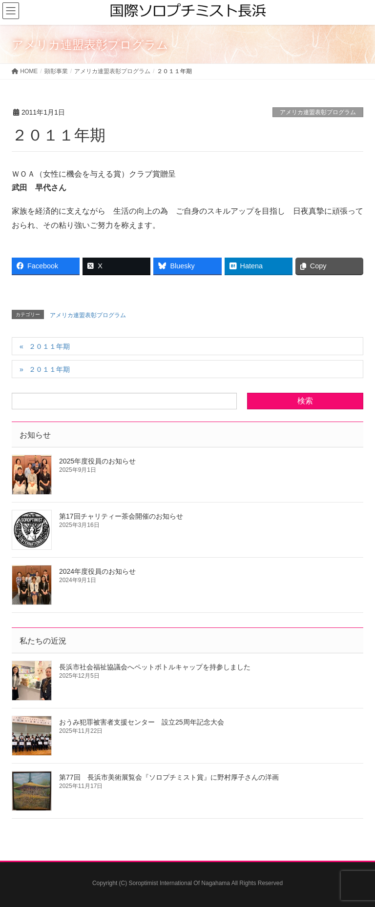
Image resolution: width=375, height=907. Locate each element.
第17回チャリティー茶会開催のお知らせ (121, 516)
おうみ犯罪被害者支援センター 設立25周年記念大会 (141, 722)
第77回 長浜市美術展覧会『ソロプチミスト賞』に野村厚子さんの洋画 (169, 777)
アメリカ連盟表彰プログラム (318, 112)
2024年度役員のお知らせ (97, 571)
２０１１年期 (49, 346)
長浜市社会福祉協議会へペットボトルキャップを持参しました (154, 667)
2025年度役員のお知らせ (97, 461)
